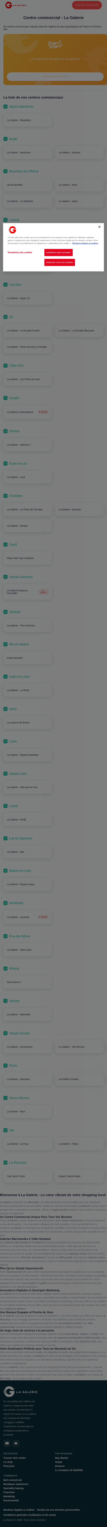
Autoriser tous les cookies (59, 262)
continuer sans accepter (58, 252)
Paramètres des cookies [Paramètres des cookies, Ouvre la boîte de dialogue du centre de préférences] (20, 252)
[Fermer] (99, 226)
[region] (53, 247)
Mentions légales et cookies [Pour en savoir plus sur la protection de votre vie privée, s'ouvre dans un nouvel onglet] (85, 243)
